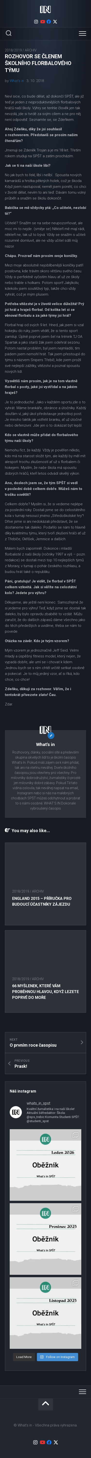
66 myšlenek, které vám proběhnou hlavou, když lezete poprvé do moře (45, 992)
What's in (17, 81)
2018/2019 (13, 50)
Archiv (31, 50)
